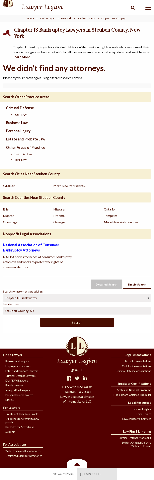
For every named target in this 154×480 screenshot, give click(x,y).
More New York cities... (69, 185)
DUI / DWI (20, 114)
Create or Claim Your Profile (21, 414)
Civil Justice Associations (136, 366)
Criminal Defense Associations (133, 371)
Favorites (90, 474)
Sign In (77, 370)
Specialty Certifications (134, 383)
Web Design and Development (23, 451)
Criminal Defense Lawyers (20, 375)
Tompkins (111, 215)
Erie (5, 209)
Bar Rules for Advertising (19, 427)
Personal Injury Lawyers (19, 395)
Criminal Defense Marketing (135, 437)
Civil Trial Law (22, 154)
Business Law (17, 122)
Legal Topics (144, 414)
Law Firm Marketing (137, 431)
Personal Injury (18, 131)
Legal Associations (138, 355)
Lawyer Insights (142, 409)
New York (66, 18)
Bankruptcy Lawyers (17, 361)
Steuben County (86, 18)
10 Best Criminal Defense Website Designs (136, 444)
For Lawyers (11, 407)
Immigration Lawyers (17, 390)
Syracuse (9, 185)
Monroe (8, 215)
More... (9, 399)
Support (10, 431)
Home (30, 18)
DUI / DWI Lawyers (16, 380)
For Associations (14, 444)
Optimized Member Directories (23, 455)
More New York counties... (122, 222)
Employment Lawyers (17, 366)
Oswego (59, 222)
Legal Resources (139, 402)
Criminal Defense (20, 108)
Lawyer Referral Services (136, 418)
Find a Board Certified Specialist (132, 394)
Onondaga (10, 222)
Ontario (109, 209)
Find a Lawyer (47, 18)
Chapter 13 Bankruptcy (21, 298)
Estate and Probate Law (25, 139)
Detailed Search (106, 284)
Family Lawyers (14, 385)
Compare (63, 473)
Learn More (21, 57)
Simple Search (137, 284)
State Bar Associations (138, 361)
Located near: (11, 304)
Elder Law (19, 159)
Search (77, 322)
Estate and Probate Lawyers (21, 371)
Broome (59, 215)
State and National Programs (134, 390)
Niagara (59, 209)
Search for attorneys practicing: (23, 291)
